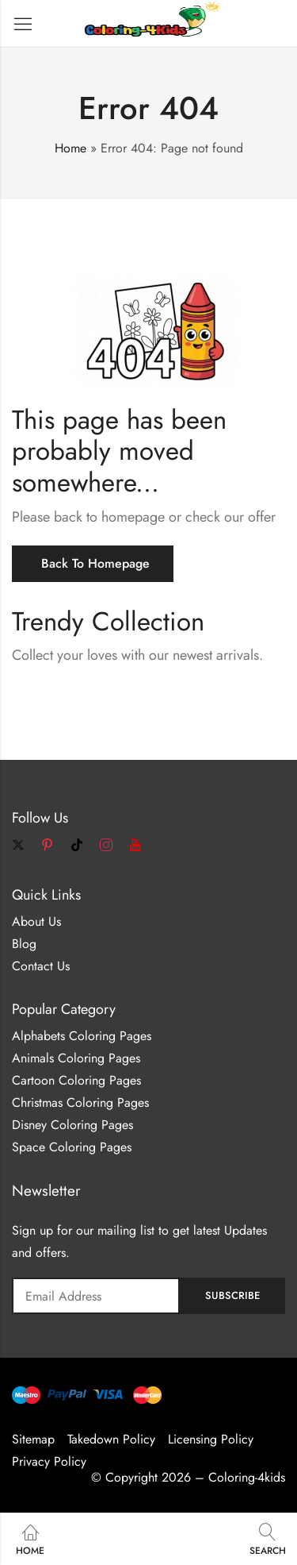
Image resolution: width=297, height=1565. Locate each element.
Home (70, 148)
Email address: (96, 1296)
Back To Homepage (95, 563)
